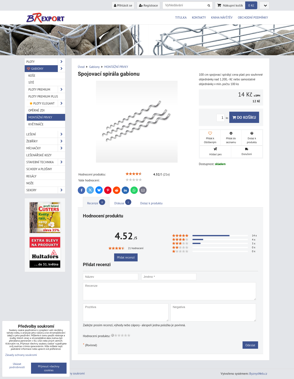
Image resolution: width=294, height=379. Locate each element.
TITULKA (181, 17)
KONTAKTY (199, 17)
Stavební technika (45, 162)
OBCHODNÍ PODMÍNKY (253, 17)
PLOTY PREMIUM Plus (43, 96)
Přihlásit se (123, 5)
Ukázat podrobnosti (17, 365)
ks (222, 118)
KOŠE (31, 75)
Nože (30, 183)
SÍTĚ (31, 82)
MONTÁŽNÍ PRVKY (40, 117)
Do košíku (244, 117)
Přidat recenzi (126, 257)
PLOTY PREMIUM (46, 89)
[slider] (134, 173)
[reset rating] (112, 335)
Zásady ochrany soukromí (21, 355)
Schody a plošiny (39, 169)
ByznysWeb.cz (258, 373)
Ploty (45, 61)
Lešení (45, 134)
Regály (31, 176)
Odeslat (250, 345)
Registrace (148, 5)
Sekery (45, 190)
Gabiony (45, 68)
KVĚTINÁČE (35, 124)
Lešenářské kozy (38, 155)
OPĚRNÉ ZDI (36, 110)
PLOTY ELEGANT (46, 103)
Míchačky (45, 148)
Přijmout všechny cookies (48, 368)
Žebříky (45, 141)
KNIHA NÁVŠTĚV (222, 17)
